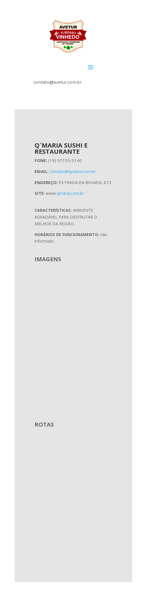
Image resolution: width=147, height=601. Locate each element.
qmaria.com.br (70, 193)
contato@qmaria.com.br (73, 171)
